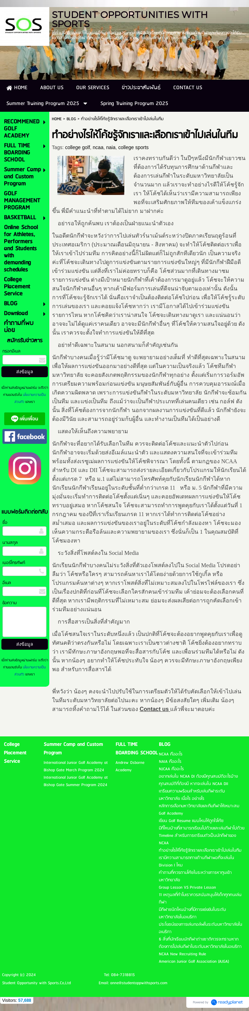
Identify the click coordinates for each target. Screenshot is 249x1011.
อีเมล (6, 583)
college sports (133, 147)
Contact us (154, 709)
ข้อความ (9, 603)
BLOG (71, 119)
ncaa (98, 147)
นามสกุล (10, 542)
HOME (57, 119)
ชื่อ (4, 522)
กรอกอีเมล (11, 351)
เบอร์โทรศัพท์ (13, 562)
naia (110, 147)
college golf (77, 147)
